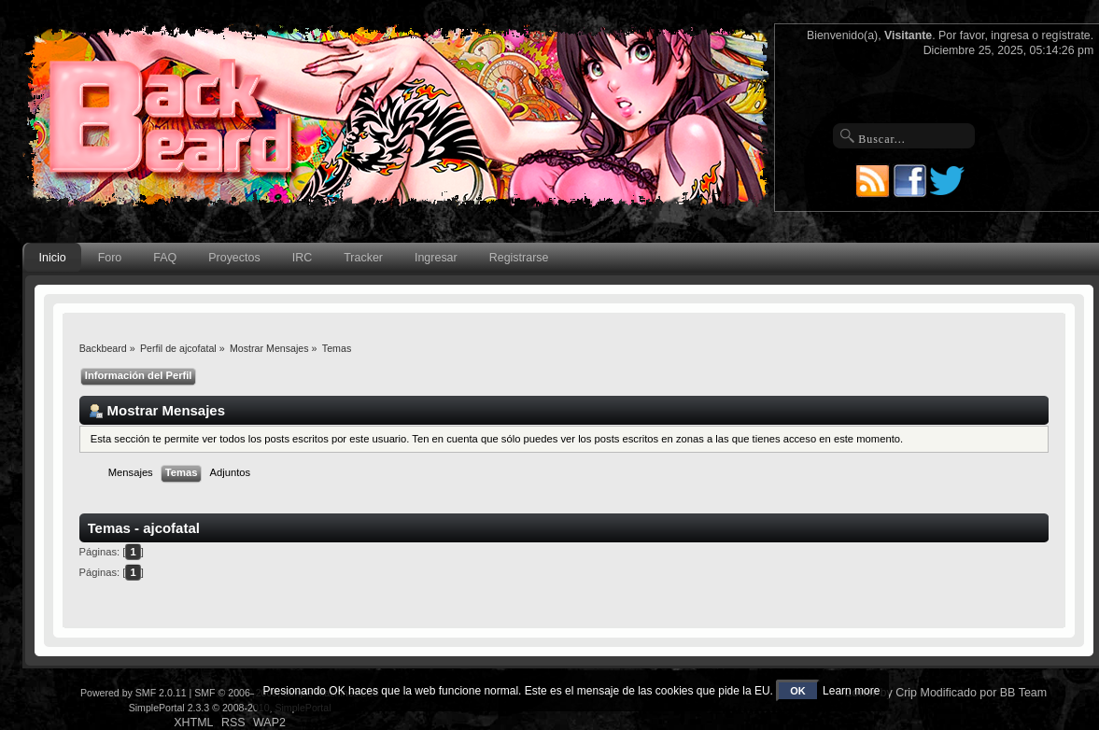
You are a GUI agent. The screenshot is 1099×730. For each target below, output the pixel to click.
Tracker (363, 257)
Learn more (851, 690)
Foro (110, 257)
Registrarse (519, 257)
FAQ (164, 257)
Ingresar (436, 257)
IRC (302, 257)
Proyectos (234, 257)
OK (798, 690)
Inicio (52, 257)
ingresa (1010, 35)
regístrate (1066, 35)
